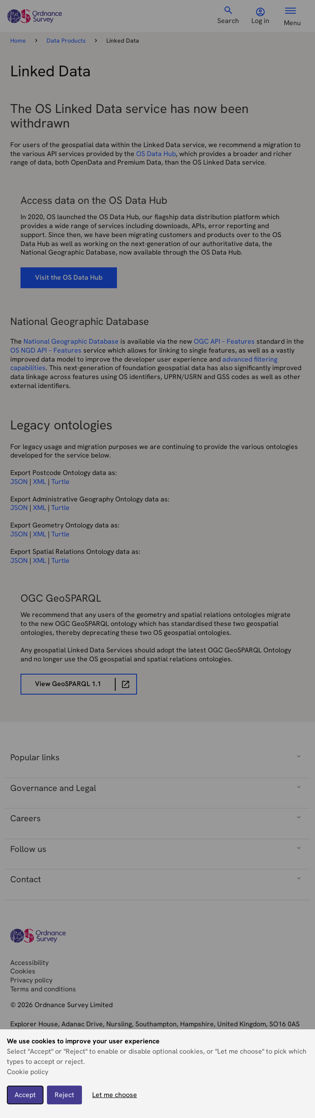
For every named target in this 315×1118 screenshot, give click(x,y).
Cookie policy (27, 1071)
